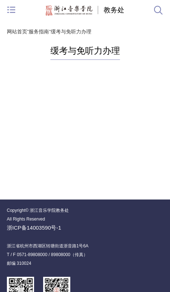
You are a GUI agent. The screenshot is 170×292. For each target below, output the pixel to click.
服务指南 (39, 31)
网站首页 (17, 31)
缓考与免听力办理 (71, 31)
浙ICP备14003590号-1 (34, 228)
